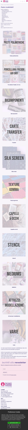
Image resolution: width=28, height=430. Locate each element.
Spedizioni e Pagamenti (6, 401)
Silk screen (4, 15)
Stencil (3, 18)
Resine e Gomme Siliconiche (6, 23)
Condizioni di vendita (5, 407)
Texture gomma (5, 16)
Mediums (3, 19)
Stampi (2, 26)
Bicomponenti (4, 12)
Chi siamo (3, 400)
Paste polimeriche (5, 10)
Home (2, 4)
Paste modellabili (4, 9)
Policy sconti (4, 404)
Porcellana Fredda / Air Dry (7, 11)
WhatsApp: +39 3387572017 (7, 394)
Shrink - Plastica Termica (5, 24)
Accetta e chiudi (14, 422)
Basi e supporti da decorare (6, 27)
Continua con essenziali (14, 424)
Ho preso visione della (9, 374)
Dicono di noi (4, 409)
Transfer (3, 13)
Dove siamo (3, 403)
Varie (3, 21)
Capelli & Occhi (5, 17)
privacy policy (13, 374)
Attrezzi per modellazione (6, 20)
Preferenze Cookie (14, 427)
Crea (5, 4)
